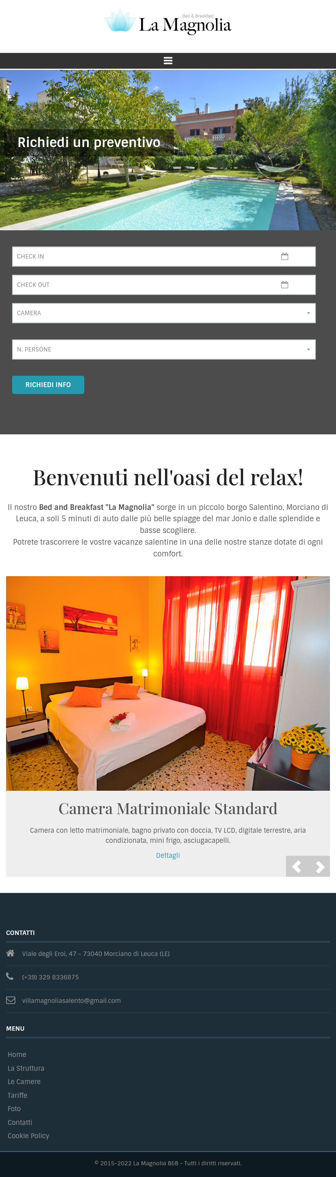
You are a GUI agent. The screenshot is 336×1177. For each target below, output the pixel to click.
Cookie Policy (28, 1136)
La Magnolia (168, 22)
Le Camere (24, 1082)
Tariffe (17, 1095)
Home (17, 1055)
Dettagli (168, 855)
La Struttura (26, 1068)
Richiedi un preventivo (89, 142)
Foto (14, 1109)
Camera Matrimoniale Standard (168, 808)
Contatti (20, 1122)
